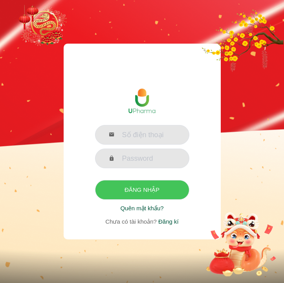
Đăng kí (168, 221)
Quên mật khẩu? (141, 208)
